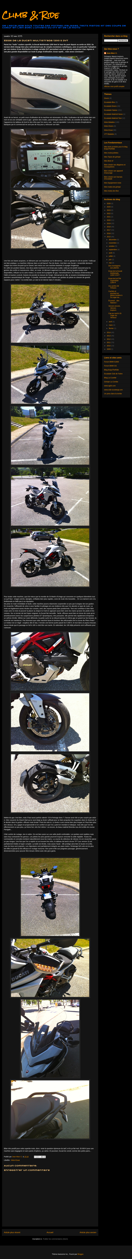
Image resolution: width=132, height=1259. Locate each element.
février (111, 328)
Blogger (80, 1254)
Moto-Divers (108, 126)
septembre (113, 250)
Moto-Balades (109, 122)
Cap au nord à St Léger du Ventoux (114, 315)
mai (110, 263)
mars (111, 325)
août (111, 253)
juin (110, 260)
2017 (109, 230)
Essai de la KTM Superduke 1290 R (114, 281)
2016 (109, 233)
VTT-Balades (109, 134)
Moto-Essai (15, 1160)
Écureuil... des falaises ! (113, 302)
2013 (109, 336)
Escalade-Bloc (109, 102)
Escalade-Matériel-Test (112, 118)
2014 (109, 332)
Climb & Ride (30, 15)
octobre (112, 246)
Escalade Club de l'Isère (113, 374)
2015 (109, 237)
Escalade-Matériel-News (113, 114)
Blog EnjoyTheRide (111, 370)
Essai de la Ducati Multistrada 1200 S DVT (115, 273)
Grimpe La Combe (111, 382)
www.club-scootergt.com (113, 390)
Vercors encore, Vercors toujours (114, 308)
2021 (109, 217)
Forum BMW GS (110, 366)
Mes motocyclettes (111, 153)
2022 (109, 213)
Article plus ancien (88, 1232)
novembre (113, 243)
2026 (109, 203)
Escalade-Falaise (110, 110)
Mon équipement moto (112, 183)
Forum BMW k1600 (111, 362)
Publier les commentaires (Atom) (55, 1239)
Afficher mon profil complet (114, 86)
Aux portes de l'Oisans (113, 287)
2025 (109, 207)
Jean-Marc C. (112, 53)
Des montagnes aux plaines (114, 267)
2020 (109, 220)
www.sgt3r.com (110, 386)
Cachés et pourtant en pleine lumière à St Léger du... (115, 294)
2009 (109, 349)
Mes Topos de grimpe (112, 157)
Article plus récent (12, 1232)
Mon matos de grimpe (112, 187)
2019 (109, 223)
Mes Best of (108, 161)
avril (110, 322)
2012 (109, 339)
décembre (113, 240)
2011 (109, 342)
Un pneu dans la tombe (113, 394)
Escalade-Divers (110, 106)
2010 (109, 346)
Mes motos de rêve (111, 191)
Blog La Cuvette (110, 378)
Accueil (50, 1232)
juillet (111, 256)
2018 (109, 227)
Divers (106, 98)
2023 (109, 210)
